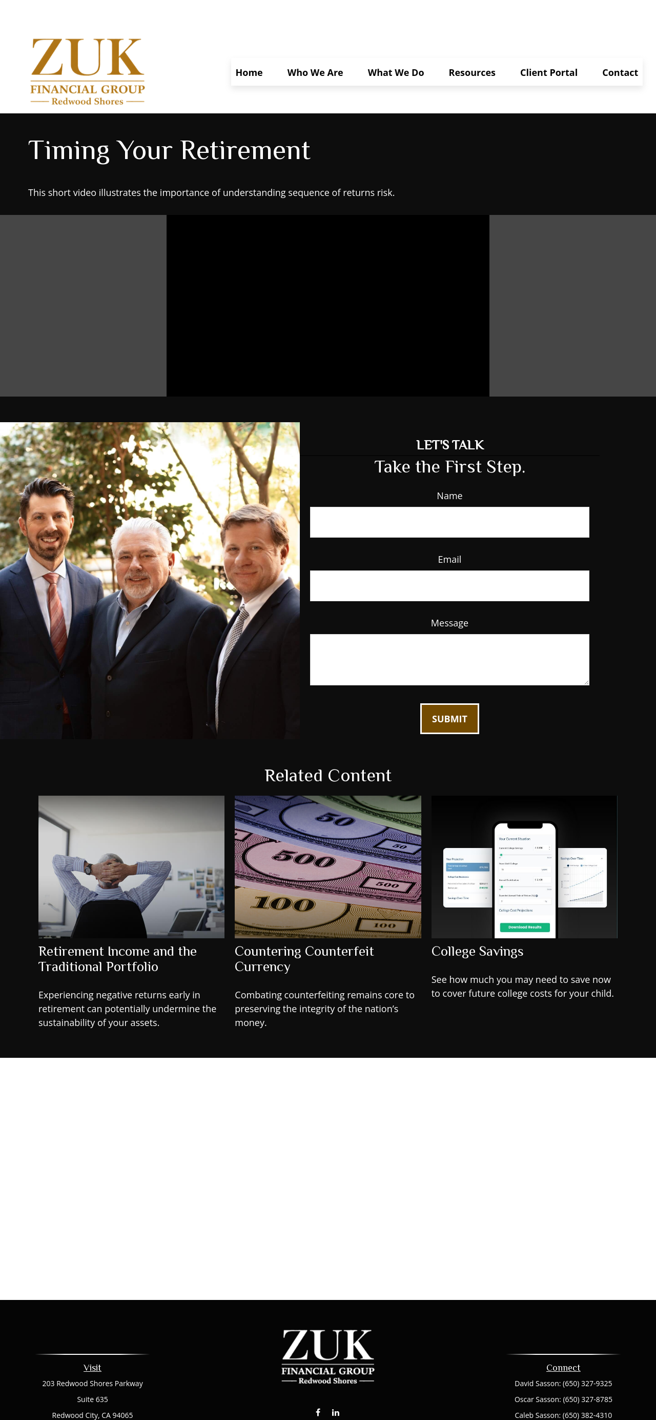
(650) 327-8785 (587, 1369)
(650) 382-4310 (587, 1385)
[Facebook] (318, 1382)
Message (449, 592)
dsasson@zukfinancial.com (328, 1401)
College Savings (478, 921)
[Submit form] (449, 688)
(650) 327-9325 (587, 1353)
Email (450, 529)
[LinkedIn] (336, 1382)
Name (449, 465)
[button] (249, 41)
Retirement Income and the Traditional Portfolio (117, 928)
